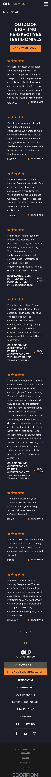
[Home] (15, 3)
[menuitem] (25, 752)
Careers (25, 717)
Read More (35, 102)
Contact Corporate (25, 702)
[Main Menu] (46, 4)
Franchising (25, 709)
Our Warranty (25, 695)
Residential (25, 680)
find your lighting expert (25, 672)
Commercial (25, 688)
